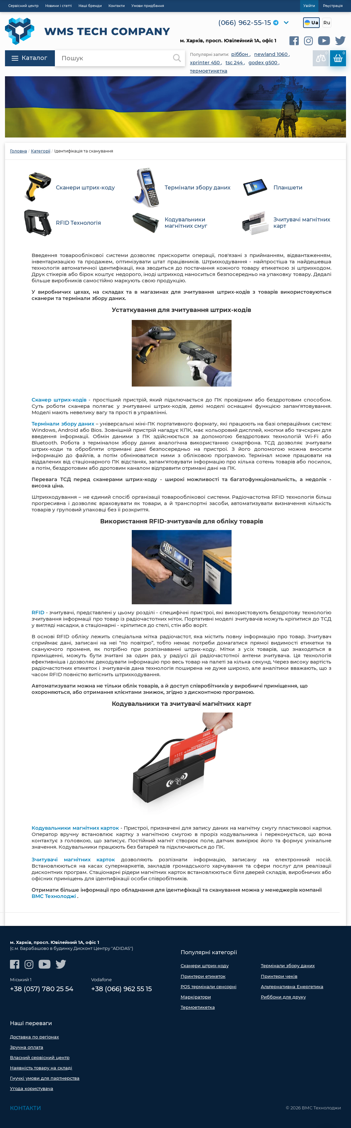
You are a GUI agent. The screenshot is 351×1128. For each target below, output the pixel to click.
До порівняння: (322, 56)
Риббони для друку (283, 996)
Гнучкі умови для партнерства (45, 1078)
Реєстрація (333, 6)
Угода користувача (31, 1088)
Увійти (309, 6)
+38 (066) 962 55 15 (121, 989)
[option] (175, 107)
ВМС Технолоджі (54, 896)
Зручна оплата (26, 1047)
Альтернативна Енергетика (292, 986)
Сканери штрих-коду (205, 965)
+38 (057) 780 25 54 (41, 989)
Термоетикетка (198, 1007)
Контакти (25, 1108)
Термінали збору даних (63, 424)
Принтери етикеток (203, 976)
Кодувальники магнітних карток (75, 828)
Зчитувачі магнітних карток (73, 859)
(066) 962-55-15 (244, 23)
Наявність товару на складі (41, 1067)
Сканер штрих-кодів (59, 400)
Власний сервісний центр (40, 1057)
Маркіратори (196, 996)
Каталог (29, 58)
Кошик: (339, 56)
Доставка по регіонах (34, 1036)
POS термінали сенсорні (209, 986)
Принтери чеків (279, 976)
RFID (38, 612)
